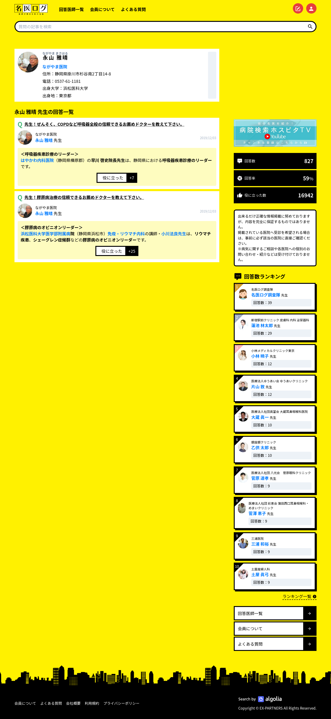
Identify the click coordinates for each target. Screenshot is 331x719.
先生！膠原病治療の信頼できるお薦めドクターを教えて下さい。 (84, 197)
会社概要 (73, 703)
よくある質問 (133, 9)
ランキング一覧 (299, 596)
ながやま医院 (55, 66)
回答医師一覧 (71, 9)
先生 (48, 137)
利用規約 (92, 703)
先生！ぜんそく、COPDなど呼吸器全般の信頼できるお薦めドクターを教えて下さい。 (104, 124)
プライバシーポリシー (121, 703)
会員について (102, 9)
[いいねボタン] (111, 178)
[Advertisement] (275, 81)
